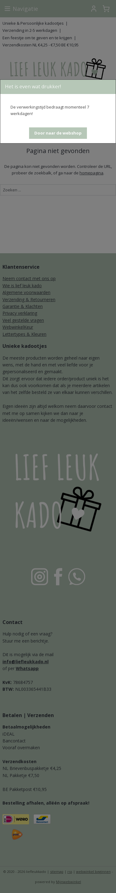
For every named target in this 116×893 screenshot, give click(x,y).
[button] (58, 133)
